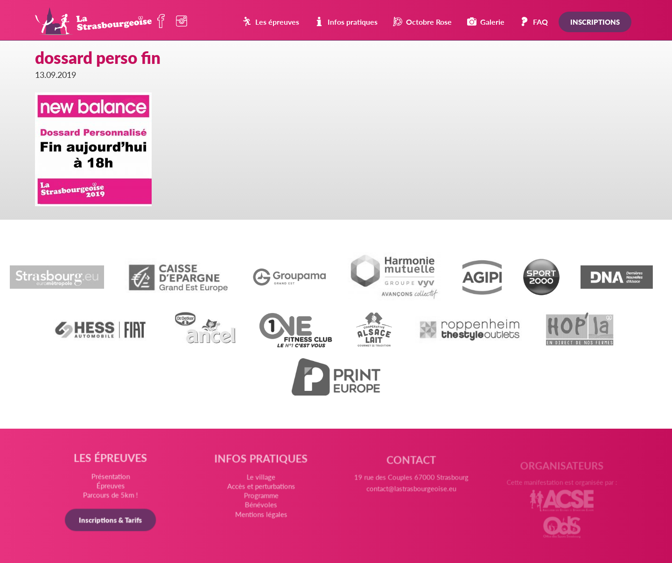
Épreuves (112, 487)
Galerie (485, 21)
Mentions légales (261, 515)
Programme (261, 497)
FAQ (534, 21)
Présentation (111, 477)
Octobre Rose (422, 21)
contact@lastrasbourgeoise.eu (410, 492)
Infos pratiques (346, 21)
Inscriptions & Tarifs (111, 520)
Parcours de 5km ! (111, 495)
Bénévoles (261, 506)
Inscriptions (595, 22)
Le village (261, 479)
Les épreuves (270, 21)
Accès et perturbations (261, 488)
